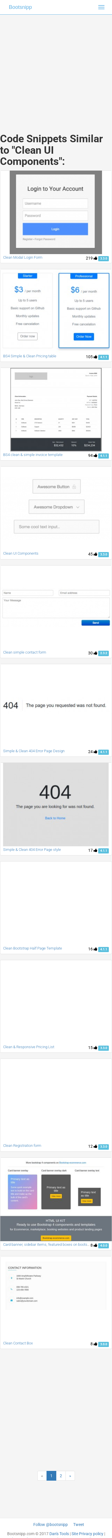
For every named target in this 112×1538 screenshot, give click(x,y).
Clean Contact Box (18, 1343)
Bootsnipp (20, 7)
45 (92, 554)
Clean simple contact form (24, 652)
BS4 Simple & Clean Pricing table (29, 356)
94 (92, 455)
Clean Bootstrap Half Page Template (32, 948)
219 (91, 258)
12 (92, 1146)
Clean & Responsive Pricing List (28, 1047)
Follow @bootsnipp (50, 1524)
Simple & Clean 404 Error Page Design (34, 751)
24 (92, 751)
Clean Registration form (22, 1145)
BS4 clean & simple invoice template (33, 455)
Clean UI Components (20, 553)
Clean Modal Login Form (23, 257)
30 (92, 653)
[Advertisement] (54, 68)
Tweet (78, 1524)
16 (92, 949)
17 (92, 850)
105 (91, 356)
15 (92, 1047)
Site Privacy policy (87, 1533)
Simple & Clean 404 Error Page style (32, 849)
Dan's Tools (59, 1533)
